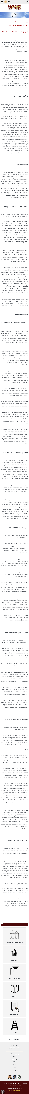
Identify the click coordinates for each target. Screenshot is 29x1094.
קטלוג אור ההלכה (14, 1054)
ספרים (14, 1056)
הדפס (13, 919)
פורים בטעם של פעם (18, 25)
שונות (14, 1070)
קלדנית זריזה (14, 1045)
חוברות (14, 1062)
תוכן (16, 21)
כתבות (12, 21)
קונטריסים (14, 1059)
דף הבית (26, 21)
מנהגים (26, 23)
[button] (9, 2)
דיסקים (14, 1067)
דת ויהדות (6, 21)
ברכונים (14, 1065)
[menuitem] (14, 936)
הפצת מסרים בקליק (14, 1048)
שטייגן (20, 21)
